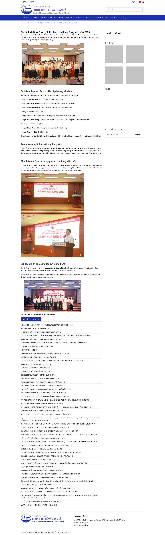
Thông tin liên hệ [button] (81, 516)
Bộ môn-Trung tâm (66, 18)
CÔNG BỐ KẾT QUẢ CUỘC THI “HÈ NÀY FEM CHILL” (37, 485)
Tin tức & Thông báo (48, 18)
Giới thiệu (34, 18)
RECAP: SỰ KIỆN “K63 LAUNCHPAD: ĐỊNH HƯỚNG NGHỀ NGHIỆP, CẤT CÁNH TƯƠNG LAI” (49, 492)
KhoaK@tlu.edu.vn (82, 525)
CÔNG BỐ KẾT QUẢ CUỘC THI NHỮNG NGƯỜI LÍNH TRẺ (38, 375)
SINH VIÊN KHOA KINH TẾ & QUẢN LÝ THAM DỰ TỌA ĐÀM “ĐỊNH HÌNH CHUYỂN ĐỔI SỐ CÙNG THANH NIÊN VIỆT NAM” (58, 424)
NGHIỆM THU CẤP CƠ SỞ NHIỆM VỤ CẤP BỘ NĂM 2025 (38, 357)
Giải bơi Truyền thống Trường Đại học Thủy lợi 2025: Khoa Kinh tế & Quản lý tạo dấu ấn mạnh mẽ (51, 452)
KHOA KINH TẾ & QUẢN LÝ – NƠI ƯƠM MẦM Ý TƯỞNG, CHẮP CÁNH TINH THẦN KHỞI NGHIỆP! (50, 488)
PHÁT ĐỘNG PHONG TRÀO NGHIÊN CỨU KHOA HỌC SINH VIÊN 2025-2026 (44, 393)
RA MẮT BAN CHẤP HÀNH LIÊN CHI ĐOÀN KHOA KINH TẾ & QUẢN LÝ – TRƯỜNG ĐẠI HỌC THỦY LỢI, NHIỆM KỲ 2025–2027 (59, 435)
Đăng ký (31, 2)
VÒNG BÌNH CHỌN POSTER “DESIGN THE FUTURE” (36, 364)
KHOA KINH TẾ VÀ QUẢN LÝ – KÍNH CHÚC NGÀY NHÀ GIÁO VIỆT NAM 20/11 (44, 411)
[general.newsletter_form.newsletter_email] (124, 135)
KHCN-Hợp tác (102, 18)
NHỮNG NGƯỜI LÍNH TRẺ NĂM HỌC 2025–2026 (36, 368)
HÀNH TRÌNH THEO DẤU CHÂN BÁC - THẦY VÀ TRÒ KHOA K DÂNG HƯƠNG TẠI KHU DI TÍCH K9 (50, 474)
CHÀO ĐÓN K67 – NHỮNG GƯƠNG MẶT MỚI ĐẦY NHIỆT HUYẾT (40, 460)
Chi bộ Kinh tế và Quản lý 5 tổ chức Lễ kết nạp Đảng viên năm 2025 (42, 449)
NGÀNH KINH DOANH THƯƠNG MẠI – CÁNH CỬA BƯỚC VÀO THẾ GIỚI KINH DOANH (47, 325)
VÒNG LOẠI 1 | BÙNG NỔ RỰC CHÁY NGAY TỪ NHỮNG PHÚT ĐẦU (41, 339)
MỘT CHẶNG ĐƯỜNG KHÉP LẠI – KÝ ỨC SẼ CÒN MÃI (37, 467)
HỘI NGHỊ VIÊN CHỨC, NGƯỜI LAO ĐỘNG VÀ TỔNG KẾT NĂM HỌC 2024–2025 (45, 396)
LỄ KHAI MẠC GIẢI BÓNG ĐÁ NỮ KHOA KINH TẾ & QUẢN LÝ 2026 (41, 332)
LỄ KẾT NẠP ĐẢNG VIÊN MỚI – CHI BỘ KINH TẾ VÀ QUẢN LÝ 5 (40, 501)
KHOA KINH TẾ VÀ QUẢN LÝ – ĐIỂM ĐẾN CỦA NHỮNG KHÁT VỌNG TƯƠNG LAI (45, 354)
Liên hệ (123, 18)
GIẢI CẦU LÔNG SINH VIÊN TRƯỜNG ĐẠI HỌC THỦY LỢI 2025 (40, 379)
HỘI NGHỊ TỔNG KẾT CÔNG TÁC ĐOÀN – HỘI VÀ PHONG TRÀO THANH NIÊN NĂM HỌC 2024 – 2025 (52, 361)
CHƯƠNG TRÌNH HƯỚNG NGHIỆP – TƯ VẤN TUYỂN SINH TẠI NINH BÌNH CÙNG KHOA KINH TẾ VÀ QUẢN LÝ (54, 343)
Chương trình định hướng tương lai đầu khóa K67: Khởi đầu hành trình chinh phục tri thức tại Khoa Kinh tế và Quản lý (57, 481)
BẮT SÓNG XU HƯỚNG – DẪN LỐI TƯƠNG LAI (35, 329)
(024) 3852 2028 (83, 522)
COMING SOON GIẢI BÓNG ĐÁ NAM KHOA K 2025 (36, 371)
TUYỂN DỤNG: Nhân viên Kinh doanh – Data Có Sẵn (37, 346)
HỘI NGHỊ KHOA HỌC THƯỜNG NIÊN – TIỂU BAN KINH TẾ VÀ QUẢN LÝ (42, 404)
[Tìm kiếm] (142, 9)
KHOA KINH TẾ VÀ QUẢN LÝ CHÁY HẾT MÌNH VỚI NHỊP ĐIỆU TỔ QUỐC (42, 470)
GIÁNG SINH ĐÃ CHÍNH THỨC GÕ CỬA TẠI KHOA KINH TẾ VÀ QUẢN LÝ (43, 382)
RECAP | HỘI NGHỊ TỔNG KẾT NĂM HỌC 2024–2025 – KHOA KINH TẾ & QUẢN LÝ (46, 414)
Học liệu (114, 18)
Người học (90, 18)
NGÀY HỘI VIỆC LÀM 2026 (29, 350)
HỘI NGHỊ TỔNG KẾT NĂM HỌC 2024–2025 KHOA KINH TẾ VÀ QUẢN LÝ (43, 438)
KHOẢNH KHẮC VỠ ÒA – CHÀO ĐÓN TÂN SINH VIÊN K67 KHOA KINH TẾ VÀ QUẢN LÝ (47, 456)
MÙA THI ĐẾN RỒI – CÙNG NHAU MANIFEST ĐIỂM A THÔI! (39, 505)
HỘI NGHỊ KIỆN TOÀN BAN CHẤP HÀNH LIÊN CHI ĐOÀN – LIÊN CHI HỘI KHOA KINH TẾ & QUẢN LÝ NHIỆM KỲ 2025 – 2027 (59, 442)
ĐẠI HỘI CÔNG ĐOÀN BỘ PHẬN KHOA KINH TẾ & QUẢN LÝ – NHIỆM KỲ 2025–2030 (46, 389)
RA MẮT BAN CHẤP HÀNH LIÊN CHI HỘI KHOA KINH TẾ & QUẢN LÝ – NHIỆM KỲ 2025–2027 (49, 431)
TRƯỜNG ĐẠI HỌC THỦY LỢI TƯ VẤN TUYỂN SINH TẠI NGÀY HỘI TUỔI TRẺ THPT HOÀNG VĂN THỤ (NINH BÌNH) (55, 336)
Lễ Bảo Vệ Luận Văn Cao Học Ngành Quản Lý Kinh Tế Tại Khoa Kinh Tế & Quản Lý (46, 427)
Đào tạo (79, 18)
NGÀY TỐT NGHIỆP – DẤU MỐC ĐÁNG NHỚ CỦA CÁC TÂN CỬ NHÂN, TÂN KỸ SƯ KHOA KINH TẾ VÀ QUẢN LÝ (54, 463)
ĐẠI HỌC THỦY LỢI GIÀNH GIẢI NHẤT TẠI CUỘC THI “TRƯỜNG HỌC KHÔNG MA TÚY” (47, 445)
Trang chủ (24, 18)
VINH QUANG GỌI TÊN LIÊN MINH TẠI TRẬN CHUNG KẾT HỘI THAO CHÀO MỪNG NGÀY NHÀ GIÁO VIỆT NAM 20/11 (56, 407)
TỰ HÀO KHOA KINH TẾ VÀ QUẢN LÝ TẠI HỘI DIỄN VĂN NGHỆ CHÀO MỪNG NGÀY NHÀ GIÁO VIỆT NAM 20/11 (55, 400)
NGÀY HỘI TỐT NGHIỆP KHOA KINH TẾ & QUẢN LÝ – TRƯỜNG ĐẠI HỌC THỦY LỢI (46, 477)
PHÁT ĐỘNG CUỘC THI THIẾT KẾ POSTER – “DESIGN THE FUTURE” (41, 386)
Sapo (69, 532)
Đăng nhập (24, 2)
